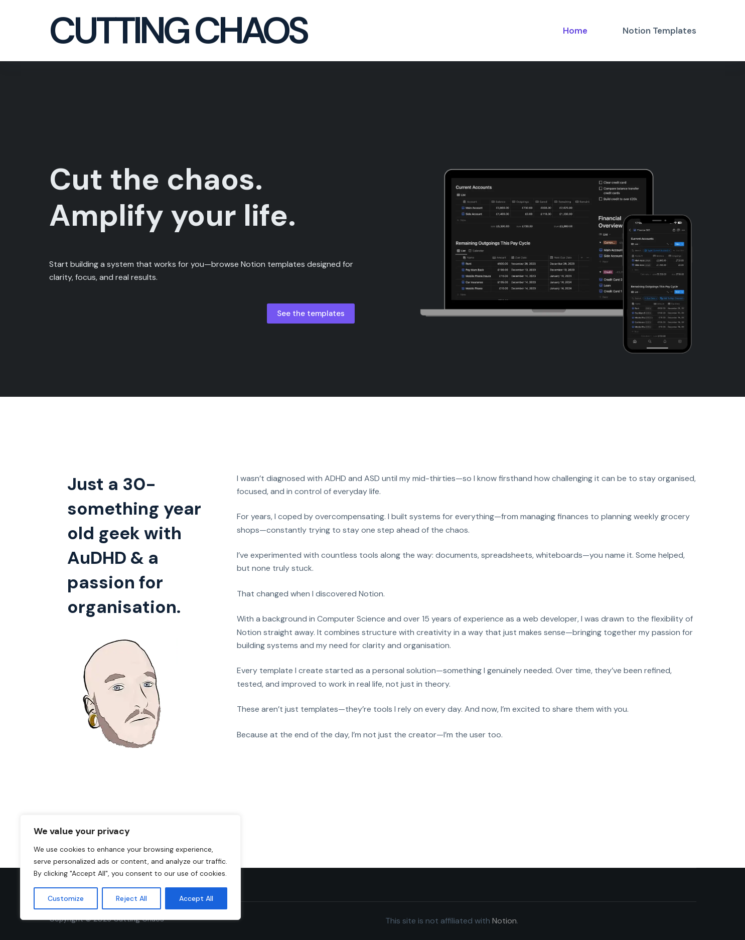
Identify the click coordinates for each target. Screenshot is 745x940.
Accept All (196, 898)
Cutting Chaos (178, 31)
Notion (504, 920)
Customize (66, 898)
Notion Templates (659, 30)
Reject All (131, 898)
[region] (130, 867)
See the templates (311, 313)
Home (575, 30)
